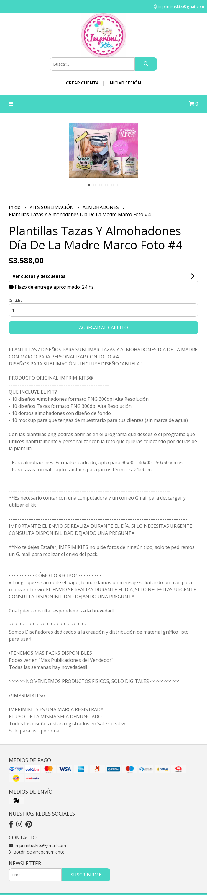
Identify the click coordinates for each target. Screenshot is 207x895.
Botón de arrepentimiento (37, 852)
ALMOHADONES (101, 207)
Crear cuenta (82, 83)
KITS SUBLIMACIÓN (52, 207)
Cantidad (16, 300)
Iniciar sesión (124, 83)
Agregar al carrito (103, 327)
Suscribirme (85, 874)
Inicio (15, 207)
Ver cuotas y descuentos (39, 276)
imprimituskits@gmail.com (37, 845)
